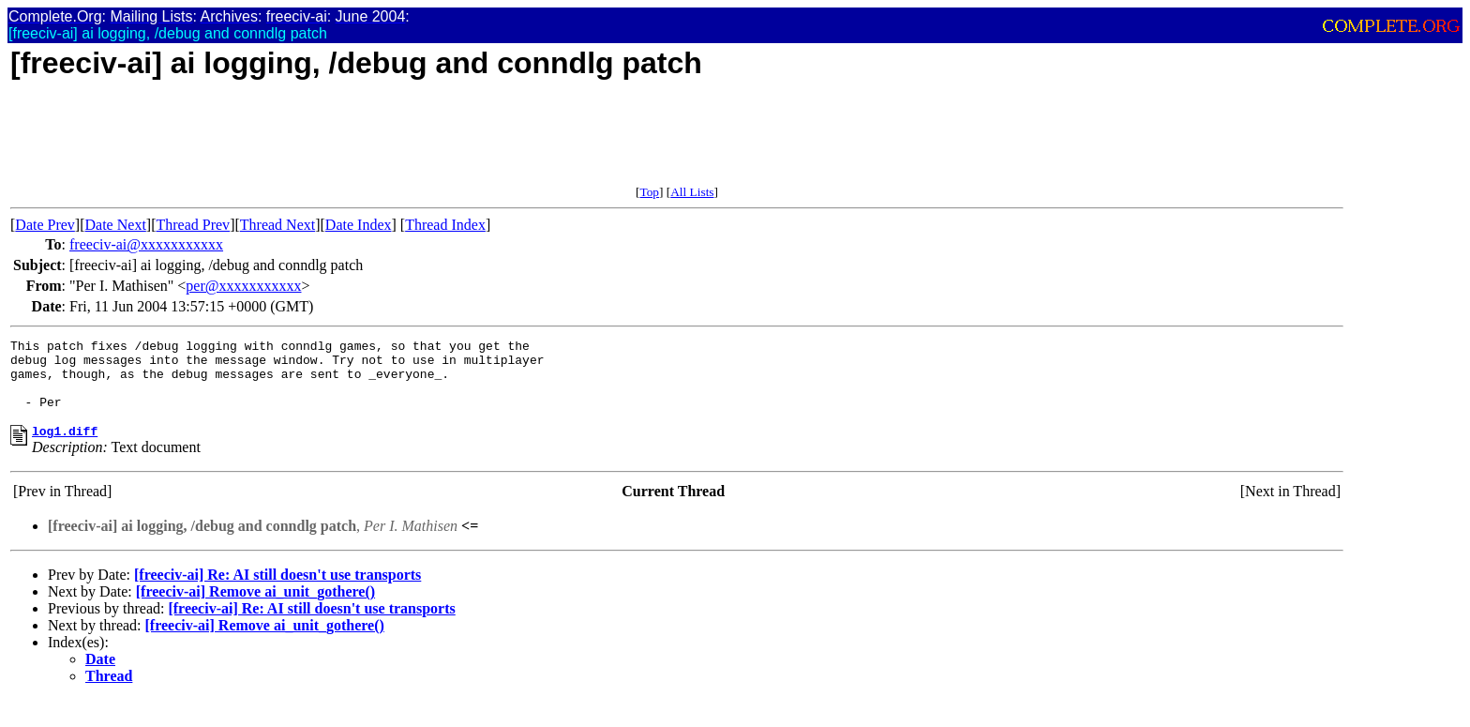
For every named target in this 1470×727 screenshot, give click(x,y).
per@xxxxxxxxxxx (243, 286)
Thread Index (445, 225)
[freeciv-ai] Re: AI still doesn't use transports (277, 591)
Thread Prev (193, 225)
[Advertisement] (351, 142)
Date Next (115, 225)
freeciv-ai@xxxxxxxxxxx (146, 244)
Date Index (358, 225)
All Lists (691, 192)
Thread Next (277, 225)
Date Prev (45, 225)
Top (649, 192)
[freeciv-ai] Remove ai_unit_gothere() (255, 608)
